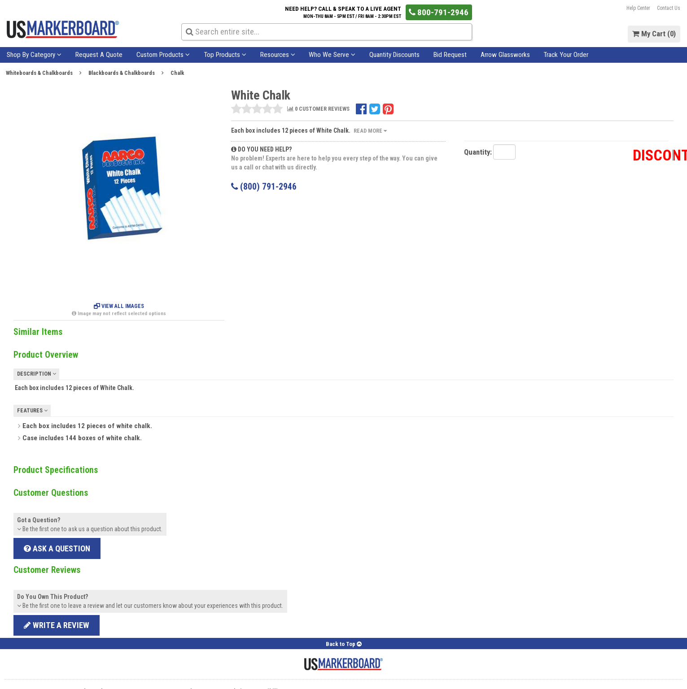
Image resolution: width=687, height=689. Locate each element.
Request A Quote (99, 55)
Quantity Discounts (394, 55)
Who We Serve (332, 55)
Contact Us (668, 8)
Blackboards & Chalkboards (121, 72)
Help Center (638, 8)
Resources (277, 55)
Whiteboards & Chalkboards (39, 72)
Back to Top (344, 644)
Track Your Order (565, 55)
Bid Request (450, 55)
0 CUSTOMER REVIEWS (318, 109)
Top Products (225, 55)
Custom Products (163, 55)
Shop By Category (34, 55)
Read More (370, 130)
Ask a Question (57, 548)
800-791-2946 (438, 12)
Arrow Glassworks (505, 55)
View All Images (119, 306)
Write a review (56, 625)
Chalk (177, 72)
